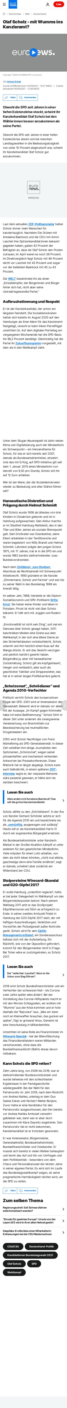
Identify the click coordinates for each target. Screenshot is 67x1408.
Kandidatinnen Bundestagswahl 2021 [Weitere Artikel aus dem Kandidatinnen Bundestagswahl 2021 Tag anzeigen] (30, 1254)
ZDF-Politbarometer (41, 224)
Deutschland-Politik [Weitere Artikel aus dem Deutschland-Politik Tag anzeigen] (41, 1246)
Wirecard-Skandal (14, 1036)
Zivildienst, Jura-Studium (33, 567)
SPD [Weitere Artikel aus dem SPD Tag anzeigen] (34, 1263)
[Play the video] (33, 53)
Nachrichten (15, 14)
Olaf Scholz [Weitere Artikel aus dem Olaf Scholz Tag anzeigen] (14, 1263)
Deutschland (39, 14)
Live (58, 4)
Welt (27, 14)
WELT (12, 278)
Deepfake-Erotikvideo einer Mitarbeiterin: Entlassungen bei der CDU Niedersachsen (27, 1232)
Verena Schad (14, 81)
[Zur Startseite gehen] (13, 4)
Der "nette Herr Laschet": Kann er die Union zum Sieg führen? (28, 975)
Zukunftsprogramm (28, 343)
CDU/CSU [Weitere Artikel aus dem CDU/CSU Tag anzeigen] (13, 1246)
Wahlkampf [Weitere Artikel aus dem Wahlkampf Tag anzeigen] (14, 1272)
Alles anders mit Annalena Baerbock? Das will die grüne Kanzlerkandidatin (31, 800)
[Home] (4, 14)
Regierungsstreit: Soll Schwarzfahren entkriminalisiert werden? (25, 1209)
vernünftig (15, 824)
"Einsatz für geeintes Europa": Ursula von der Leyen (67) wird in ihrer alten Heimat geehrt (29, 1221)
